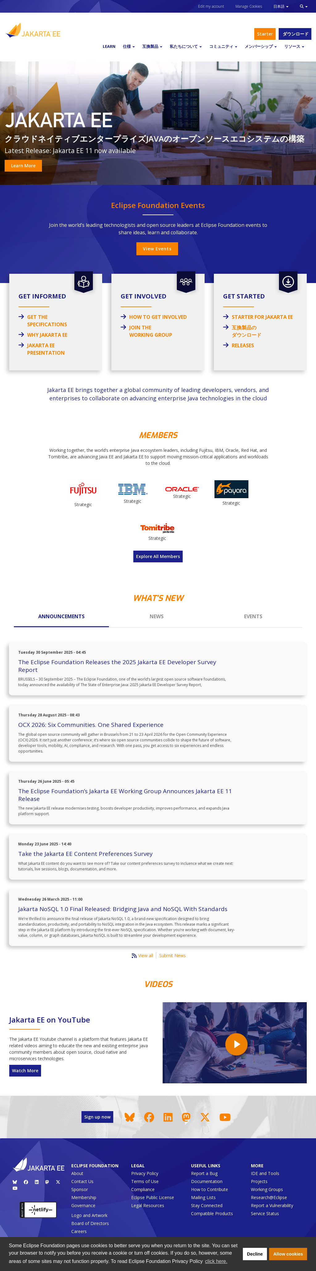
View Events (157, 249)
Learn (109, 46)
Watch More (25, 1070)
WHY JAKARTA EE (47, 334)
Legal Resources (147, 1205)
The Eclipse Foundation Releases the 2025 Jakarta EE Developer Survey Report (117, 666)
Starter (265, 34)
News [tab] (157, 616)
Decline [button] (255, 1254)
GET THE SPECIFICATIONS (47, 321)
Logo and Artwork (89, 1215)
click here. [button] (216, 1261)
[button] (303, 6)
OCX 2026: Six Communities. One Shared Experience (91, 725)
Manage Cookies (248, 6)
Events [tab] (253, 616)
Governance (83, 1205)
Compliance (143, 1189)
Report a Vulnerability (272, 1205)
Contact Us (82, 1181)
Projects (259, 1181)
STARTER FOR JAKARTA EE (262, 317)
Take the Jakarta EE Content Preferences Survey (85, 854)
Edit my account (211, 6)
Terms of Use (145, 1181)
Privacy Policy (144, 1173)
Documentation (206, 1181)
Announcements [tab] (61, 616)
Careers (79, 1231)
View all (145, 955)
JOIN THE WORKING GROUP (150, 331)
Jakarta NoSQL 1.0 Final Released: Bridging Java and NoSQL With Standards (122, 909)
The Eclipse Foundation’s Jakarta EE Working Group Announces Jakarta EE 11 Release (125, 795)
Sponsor (79, 1189)
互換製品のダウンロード (246, 331)
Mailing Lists (203, 1197)
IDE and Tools (265, 1173)
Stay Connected (206, 1205)
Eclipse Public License (152, 1197)
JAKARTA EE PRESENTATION (46, 349)
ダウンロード (295, 34)
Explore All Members (158, 556)
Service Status (265, 1213)
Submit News (172, 955)
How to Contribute (209, 1189)
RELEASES (243, 345)
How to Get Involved (158, 317)
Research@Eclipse (269, 1197)
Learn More (23, 166)
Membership (83, 1197)
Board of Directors (90, 1223)
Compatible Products (212, 1213)
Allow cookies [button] (288, 1254)
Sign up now (97, 1117)
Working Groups (267, 1189)
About (77, 1173)
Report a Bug (204, 1173)
